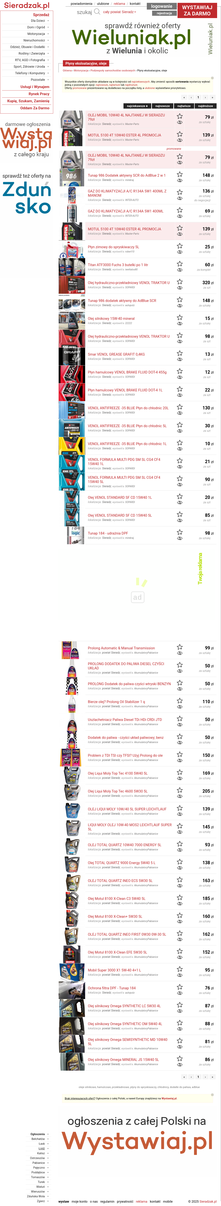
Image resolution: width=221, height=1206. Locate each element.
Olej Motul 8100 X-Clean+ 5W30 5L (115, 916)
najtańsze (114, 84)
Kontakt (155, 1201)
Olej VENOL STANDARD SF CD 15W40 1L (120, 497)
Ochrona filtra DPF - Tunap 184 (112, 988)
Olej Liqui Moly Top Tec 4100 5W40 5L (118, 773)
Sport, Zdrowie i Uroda (29, 66)
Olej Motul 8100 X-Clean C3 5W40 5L (117, 898)
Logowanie (161, 6)
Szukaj (97, 11)
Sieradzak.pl (208, 1201)
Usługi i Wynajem (34, 87)
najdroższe (131, 84)
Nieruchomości (34, 40)
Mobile (168, 1201)
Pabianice (39, 1163)
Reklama (141, 1201)
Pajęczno (39, 1167)
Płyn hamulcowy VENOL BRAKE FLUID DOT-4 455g (127, 372)
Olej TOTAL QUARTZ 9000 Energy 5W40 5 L (121, 863)
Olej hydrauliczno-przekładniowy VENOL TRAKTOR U (129, 283)
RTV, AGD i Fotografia (30, 60)
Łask (42, 1143)
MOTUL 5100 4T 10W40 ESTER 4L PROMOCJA (124, 135)
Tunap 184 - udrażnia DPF (108, 533)
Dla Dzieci (38, 21)
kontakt (135, 3)
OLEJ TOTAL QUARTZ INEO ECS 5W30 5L (120, 881)
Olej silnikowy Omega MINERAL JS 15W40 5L (123, 1060)
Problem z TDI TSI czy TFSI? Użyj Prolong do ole (125, 755)
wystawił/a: (125, 124)
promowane (80, 88)
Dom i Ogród (36, 27)
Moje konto (79, 1201)
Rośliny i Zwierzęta (32, 53)
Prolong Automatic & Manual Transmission (121, 648)
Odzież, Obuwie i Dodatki (27, 47)
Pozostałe (38, 79)
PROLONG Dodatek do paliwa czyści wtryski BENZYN (129, 684)
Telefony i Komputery (30, 73)
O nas (94, 1201)
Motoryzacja (81, 70)
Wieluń (40, 1186)
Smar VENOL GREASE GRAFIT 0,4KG (116, 354)
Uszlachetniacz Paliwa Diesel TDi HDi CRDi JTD (125, 720)
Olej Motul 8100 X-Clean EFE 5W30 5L (117, 952)
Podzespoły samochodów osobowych (112, 70)
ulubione (103, 3)
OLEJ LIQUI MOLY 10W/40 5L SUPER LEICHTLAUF (127, 809)
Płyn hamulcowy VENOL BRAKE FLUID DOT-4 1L (125, 390)
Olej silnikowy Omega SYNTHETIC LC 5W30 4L (124, 1006)
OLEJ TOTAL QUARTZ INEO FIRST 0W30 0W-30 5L (127, 934)
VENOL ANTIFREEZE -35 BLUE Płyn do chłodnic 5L (127, 426)
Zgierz (41, 1201)
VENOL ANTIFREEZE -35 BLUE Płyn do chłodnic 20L (128, 408)
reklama (119, 3)
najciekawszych (141, 81)
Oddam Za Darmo (34, 108)
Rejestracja (164, 13)
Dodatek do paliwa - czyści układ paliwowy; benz (126, 737)
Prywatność (125, 1201)
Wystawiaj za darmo (197, 10)
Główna (67, 70)
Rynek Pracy (39, 94)
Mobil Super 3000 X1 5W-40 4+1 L (114, 970)
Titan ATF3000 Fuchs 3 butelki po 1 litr (118, 265)
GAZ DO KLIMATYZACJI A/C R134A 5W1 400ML (126, 211)
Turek (41, 1182)
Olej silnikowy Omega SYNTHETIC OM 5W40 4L (125, 1024)
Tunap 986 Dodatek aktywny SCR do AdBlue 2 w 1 (127, 175)
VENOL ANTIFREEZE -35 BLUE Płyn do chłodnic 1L (127, 444)
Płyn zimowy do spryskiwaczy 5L (113, 247)
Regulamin (107, 1201)
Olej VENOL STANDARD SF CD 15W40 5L (120, 515)
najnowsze (102, 84)
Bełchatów (38, 1139)
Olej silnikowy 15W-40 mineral (111, 318)
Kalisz (41, 1153)
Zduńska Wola (36, 1196)
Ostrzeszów (37, 1158)
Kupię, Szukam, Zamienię (28, 101)
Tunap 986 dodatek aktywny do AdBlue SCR (122, 301)
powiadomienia (81, 3)
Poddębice (38, 1172)
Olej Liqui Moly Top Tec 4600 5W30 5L (118, 791)
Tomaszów (38, 1177)
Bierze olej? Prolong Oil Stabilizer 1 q (116, 702)
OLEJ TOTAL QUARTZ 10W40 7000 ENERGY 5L (124, 845)
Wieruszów (38, 1191)
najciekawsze (137, 106)
